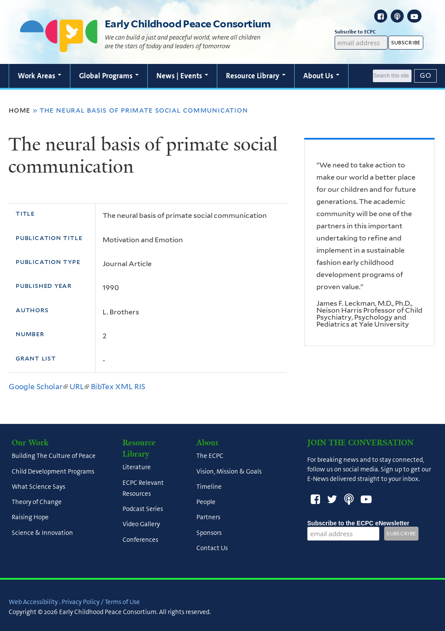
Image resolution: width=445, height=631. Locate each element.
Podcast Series (143, 509)
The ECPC (209, 456)
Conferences (140, 539)
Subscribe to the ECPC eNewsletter (358, 523)
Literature (137, 467)
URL (79, 386)
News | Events (182, 75)
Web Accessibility (33, 602)
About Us (321, 75)
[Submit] (425, 75)
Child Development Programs (53, 471)
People (206, 502)
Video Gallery (141, 524)
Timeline (209, 486)
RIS (139, 386)
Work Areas (39, 75)
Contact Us (212, 548)
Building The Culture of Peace (54, 456)
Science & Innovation (42, 532)
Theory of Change (37, 502)
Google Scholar (38, 386)
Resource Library (256, 75)
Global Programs (109, 75)
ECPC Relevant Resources (143, 488)
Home (19, 110)
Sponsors (209, 532)
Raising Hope (30, 517)
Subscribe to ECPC (361, 32)
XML (124, 386)
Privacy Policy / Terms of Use (101, 602)
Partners (208, 517)
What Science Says (38, 486)
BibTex (102, 386)
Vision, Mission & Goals (229, 471)
